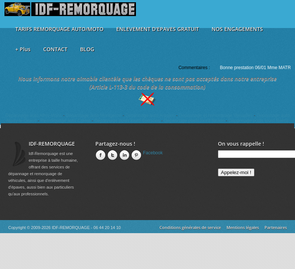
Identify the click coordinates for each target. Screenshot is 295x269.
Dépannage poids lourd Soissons (127, 120)
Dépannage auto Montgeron (93, 115)
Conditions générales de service (190, 227)
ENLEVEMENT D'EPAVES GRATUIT (157, 29)
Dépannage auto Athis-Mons (33, 115)
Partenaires (275, 227)
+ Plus (23, 49)
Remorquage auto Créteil (66, 120)
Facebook (153, 152)
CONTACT (55, 49)
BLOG (87, 49)
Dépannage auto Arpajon (150, 115)
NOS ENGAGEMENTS (237, 29)
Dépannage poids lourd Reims (258, 120)
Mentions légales (242, 227)
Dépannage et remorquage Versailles (216, 115)
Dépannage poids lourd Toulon (194, 120)
